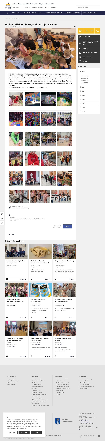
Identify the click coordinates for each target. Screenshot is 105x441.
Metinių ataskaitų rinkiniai (62, 379)
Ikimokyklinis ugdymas (37, 379)
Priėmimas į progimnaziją (86, 379)
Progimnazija (54, 7)
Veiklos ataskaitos (60, 380)
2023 (83, 95)
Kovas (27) (85, 78)
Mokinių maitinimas (36, 396)
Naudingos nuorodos (85, 384)
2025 (83, 87)
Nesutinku (24, 432)
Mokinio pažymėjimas (37, 392)
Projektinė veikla (86, 57)
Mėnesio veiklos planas (88, 53)
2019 (83, 111)
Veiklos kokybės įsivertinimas (63, 388)
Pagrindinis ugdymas (37, 384)
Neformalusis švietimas (37, 386)
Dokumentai (84, 37)
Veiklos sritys (17, 7)
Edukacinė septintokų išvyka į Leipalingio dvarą (15, 262)
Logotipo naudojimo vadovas (87, 386)
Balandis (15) (85, 76)
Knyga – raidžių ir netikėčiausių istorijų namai (64, 262)
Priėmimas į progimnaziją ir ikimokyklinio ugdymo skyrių (88, 42)
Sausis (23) (85, 82)
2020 (83, 107)
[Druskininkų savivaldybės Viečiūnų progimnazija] (8, 5)
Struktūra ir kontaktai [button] (73, 13)
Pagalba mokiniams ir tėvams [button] (53, 13)
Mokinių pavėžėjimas (37, 398)
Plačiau (22, 279)
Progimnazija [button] (16, 13)
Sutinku (36, 432)
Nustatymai (12, 432)
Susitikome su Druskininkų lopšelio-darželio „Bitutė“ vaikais (15, 340)
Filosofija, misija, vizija (13, 380)
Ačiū (67, 226)
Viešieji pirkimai (59, 390)
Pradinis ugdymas (36, 382)
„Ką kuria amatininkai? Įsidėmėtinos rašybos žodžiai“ (40, 262)
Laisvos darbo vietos (85, 380)
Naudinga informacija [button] (90, 13)
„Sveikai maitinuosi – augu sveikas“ (63, 339)
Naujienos (13, 18)
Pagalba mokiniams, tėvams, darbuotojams (39, 402)
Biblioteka (34, 388)
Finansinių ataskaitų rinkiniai (62, 384)
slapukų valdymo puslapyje (19, 428)
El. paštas (84, 49)
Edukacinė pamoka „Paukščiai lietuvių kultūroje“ (40, 339)
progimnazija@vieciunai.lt (87, 422)
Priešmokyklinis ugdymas (38, 380)
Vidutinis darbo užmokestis (62, 386)
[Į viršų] (99, 436)
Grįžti (12, 234)
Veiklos (19, 18)
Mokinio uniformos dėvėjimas (39, 394)
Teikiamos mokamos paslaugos (39, 399)
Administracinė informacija (40, 7)
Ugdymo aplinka (12, 379)
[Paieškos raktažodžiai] (88, 7)
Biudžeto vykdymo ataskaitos (63, 382)
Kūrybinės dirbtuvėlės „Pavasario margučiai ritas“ (15, 300)
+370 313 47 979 (84, 420)
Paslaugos (26, 7)
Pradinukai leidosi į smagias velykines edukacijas (63, 300)
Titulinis (7, 18)
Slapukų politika (84, 388)
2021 (83, 103)
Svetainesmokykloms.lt (89, 436)
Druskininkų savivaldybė (67, 421)
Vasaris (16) (85, 80)
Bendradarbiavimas (12, 382)
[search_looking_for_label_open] (98, 7)
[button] (89, 3)
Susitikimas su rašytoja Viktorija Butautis (38, 300)
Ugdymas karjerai (36, 390)
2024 (83, 91)
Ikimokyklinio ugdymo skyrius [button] (32, 13)
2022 (83, 99)
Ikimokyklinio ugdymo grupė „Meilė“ (40, 405)
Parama (83, 61)
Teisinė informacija (84, 382)
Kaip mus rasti (11, 384)
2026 (83, 71)
